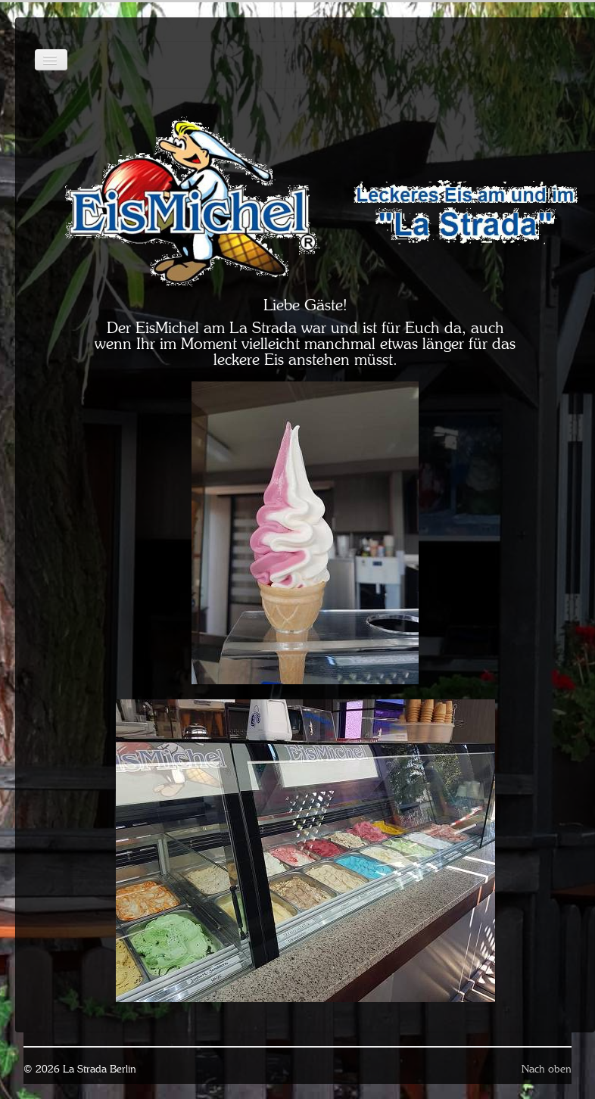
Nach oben (547, 1069)
